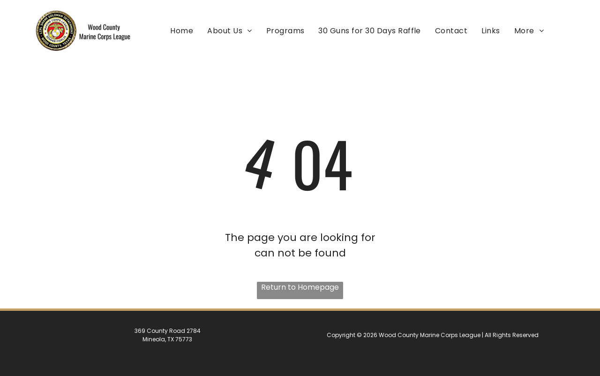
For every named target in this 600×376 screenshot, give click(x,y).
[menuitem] (181, 30)
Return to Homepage (300, 287)
